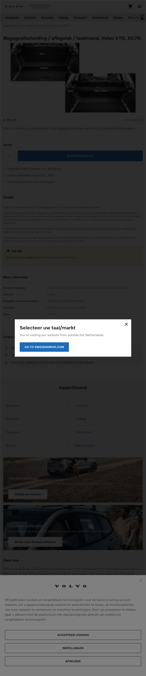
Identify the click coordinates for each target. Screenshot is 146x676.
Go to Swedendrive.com (44, 347)
